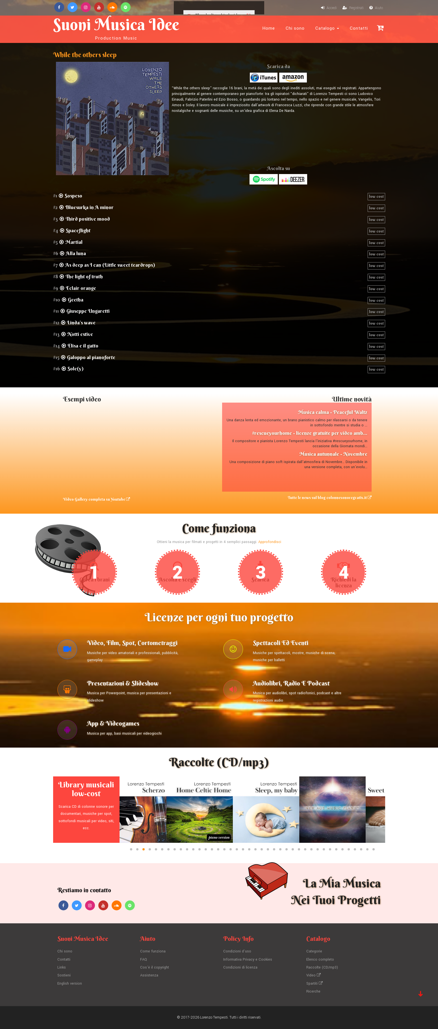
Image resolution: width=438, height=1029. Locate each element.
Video (313, 975)
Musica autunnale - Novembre (333, 454)
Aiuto (376, 7)
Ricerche (313, 991)
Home (268, 28)
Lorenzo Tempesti (214, 1017)
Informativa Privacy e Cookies (247, 959)
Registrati (353, 7)
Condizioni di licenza (240, 967)
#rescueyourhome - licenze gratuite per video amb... (309, 433)
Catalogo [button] (327, 28)
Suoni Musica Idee (116, 28)
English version (69, 983)
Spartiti (314, 983)
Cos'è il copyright (154, 967)
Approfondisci (269, 541)
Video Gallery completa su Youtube (96, 499)
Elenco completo (320, 959)
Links (61, 967)
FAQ (143, 959)
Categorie (314, 951)
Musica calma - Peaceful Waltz (332, 412)
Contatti (359, 28)
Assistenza (149, 975)
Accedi (329, 7)
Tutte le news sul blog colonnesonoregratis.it (330, 497)
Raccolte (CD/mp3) (322, 967)
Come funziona (153, 951)
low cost (376, 196)
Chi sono (295, 28)
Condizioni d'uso (237, 951)
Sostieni (64, 975)
